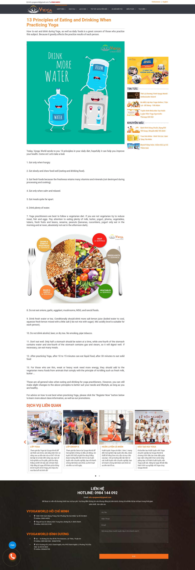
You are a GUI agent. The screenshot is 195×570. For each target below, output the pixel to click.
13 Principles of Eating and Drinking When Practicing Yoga (69, 22)
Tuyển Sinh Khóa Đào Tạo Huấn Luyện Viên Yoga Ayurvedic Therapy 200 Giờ (152, 114)
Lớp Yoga (35, 447)
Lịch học (82, 9)
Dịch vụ (72, 9)
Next (170, 441)
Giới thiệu (61, 9)
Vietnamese (156, 2)
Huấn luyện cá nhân (112, 447)
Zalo (12, 545)
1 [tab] (95, 476)
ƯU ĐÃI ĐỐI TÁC (117, 9)
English (165, 2)
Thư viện (142, 9)
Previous (25, 441)
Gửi (134, 556)
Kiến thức (130, 9)
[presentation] (118, 548)
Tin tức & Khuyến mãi (99, 9)
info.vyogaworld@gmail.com (100, 497)
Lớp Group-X (72, 447)
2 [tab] (99, 476)
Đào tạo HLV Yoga (147, 447)
